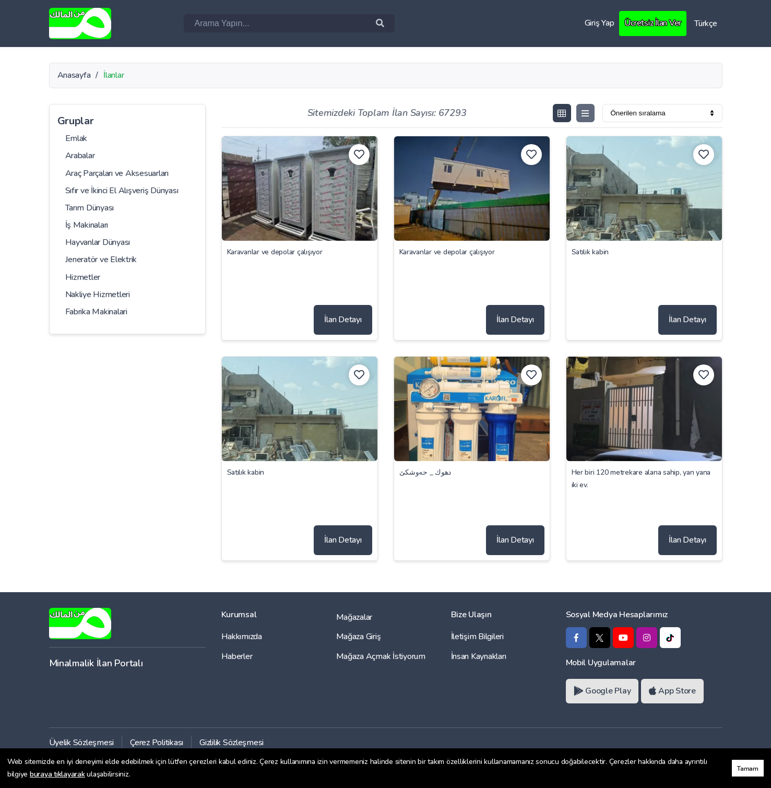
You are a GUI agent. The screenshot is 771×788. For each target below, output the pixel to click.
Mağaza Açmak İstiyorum (380, 656)
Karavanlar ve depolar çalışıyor (275, 252)
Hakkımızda (241, 636)
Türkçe (705, 23)
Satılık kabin (590, 252)
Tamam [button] (747, 768)
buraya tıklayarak (57, 774)
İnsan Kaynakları (478, 656)
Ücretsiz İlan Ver (652, 23)
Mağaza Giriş (358, 636)
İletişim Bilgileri (477, 636)
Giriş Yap (599, 23)
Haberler (237, 656)
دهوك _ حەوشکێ (425, 472)
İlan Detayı (342, 319)
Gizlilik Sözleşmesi (231, 742)
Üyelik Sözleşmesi (81, 742)
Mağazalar (354, 617)
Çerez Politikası (156, 742)
